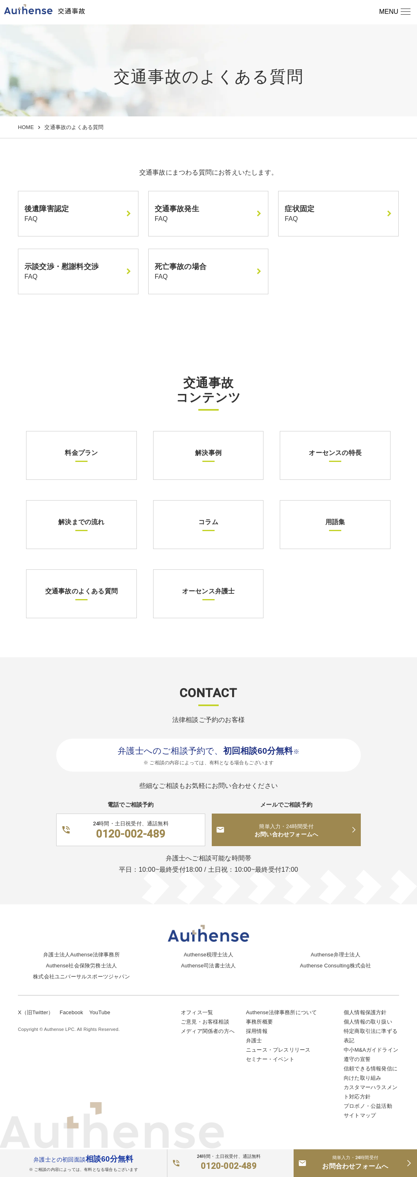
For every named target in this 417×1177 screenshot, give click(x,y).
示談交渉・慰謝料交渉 (61, 267)
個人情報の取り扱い (368, 1022)
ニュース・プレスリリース (278, 1050)
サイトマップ (360, 1115)
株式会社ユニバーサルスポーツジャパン (81, 977)
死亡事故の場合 (180, 267)
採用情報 (257, 1031)
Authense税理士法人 (208, 955)
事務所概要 (259, 1022)
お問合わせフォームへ (355, 1162)
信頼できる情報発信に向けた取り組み (370, 1073)
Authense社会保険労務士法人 (81, 966)
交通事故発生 (177, 209)
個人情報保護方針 (365, 1012)
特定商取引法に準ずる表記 (370, 1036)
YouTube (99, 1012)
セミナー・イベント (270, 1059)
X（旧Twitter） (35, 1012)
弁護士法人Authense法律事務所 (81, 955)
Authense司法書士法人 (208, 966)
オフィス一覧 (197, 1012)
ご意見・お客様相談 (205, 1022)
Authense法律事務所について (281, 1012)
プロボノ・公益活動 (368, 1106)
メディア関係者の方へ (208, 1031)
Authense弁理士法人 (335, 955)
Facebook (71, 1012)
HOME (26, 127)
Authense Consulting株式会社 (335, 966)
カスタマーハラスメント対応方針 (370, 1092)
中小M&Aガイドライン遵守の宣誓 (371, 1054)
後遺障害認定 (46, 209)
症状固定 (299, 209)
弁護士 (254, 1040)
